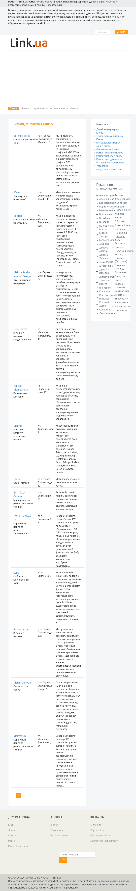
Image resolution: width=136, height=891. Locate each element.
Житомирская (107, 276)
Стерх (16, 479)
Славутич (120, 276)
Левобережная (107, 313)
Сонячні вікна (21, 135)
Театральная (122, 291)
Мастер (17, 425)
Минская (120, 213)
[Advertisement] (68, 75)
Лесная (119, 195)
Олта (16, 572)
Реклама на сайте (100, 835)
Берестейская (107, 202)
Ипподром (105, 287)
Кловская (104, 291)
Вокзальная (105, 214)
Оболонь (120, 221)
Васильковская (107, 210)
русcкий (102, 32)
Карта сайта (97, 830)
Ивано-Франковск (18, 846)
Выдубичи (104, 218)
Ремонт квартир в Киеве (109, 152)
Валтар (17, 215)
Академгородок (108, 195)
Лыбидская (121, 202)
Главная (13, 108)
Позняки (119, 247)
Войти (121, 32)
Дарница (104, 244)
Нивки (118, 217)
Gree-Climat (20, 329)
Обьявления (56, 830)
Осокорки (120, 229)
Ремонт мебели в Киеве (109, 156)
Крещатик (104, 309)
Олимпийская (122, 225)
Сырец (118, 280)
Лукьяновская (123, 199)
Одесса (12, 835)
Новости (54, 825)
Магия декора (22, 682)
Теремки (119, 295)
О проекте (95, 825)
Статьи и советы (58, 835)
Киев (11, 825)
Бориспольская (107, 206)
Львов (11, 830)
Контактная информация (104, 841)
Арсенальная (106, 199)
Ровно (11, 841)
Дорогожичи (106, 265)
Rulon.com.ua (21, 629)
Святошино (121, 272)
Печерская (121, 233)
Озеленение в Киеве (107, 149)
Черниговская (122, 306)
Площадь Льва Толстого (120, 240)
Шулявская (121, 310)
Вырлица (104, 222)
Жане (16, 192)
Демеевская (106, 262)
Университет (122, 298)
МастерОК (19, 736)
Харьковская (122, 302)
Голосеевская (106, 240)
